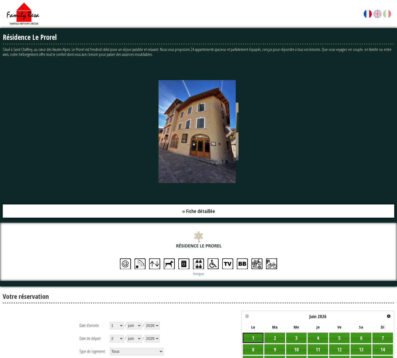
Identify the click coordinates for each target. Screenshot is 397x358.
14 (382, 349)
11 (318, 349)
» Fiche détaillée (198, 211)
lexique (198, 273)
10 (296, 349)
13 (361, 349)
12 (339, 349)
